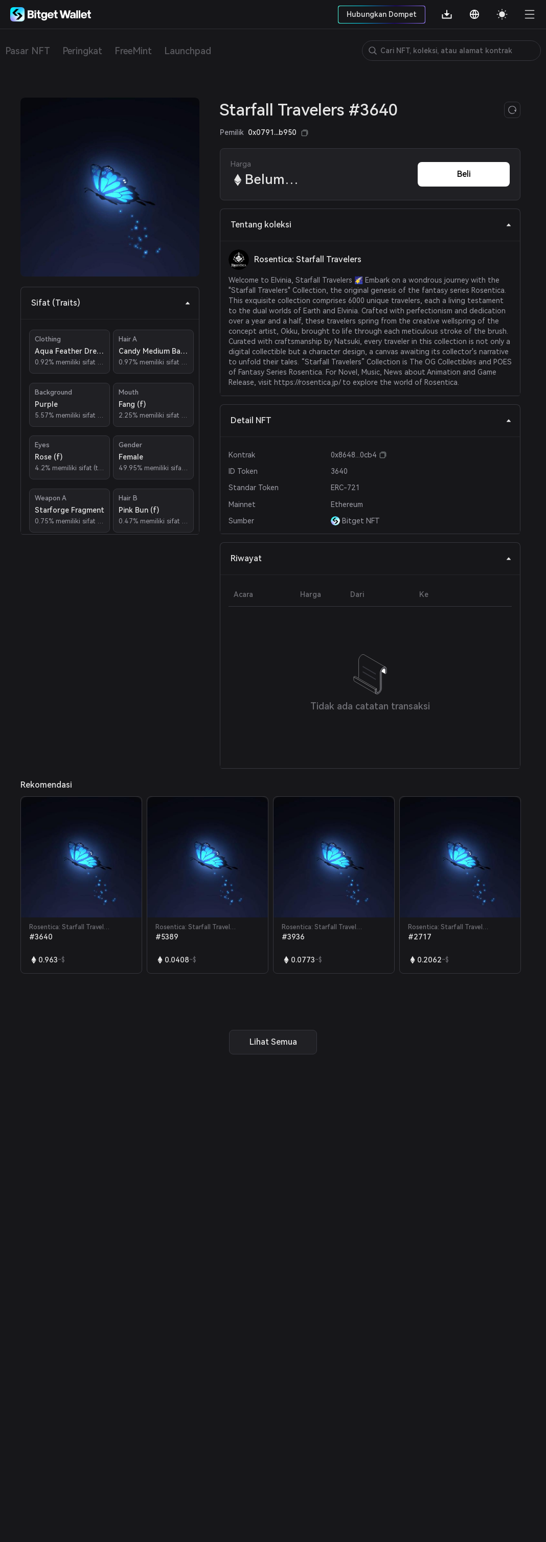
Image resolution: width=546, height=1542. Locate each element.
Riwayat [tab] (371, 558)
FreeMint (133, 50)
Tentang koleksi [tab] (371, 224)
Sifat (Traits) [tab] (111, 303)
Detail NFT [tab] (371, 420)
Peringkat (82, 50)
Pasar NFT (27, 50)
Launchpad (187, 50)
